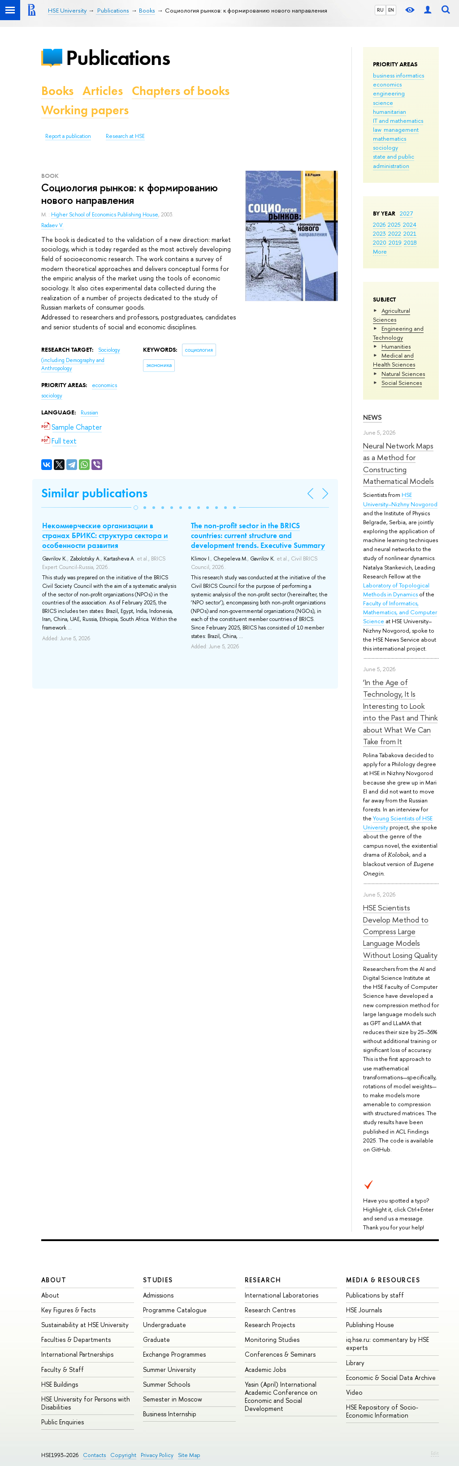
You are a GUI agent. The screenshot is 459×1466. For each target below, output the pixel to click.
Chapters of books (181, 91)
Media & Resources (383, 1280)
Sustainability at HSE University (85, 1324)
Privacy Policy (157, 1455)
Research (263, 1280)
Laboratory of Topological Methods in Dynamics (396, 589)
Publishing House (370, 1324)
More (380, 251)
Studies (158, 1280)
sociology (385, 147)
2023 (379, 233)
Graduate (156, 1339)
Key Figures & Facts (68, 1310)
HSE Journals (364, 1310)
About (53, 1280)
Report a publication (68, 136)
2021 (409, 233)
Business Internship (169, 1414)
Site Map (189, 1455)
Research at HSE (125, 136)
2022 (394, 233)
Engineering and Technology (398, 332)
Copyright (123, 1455)
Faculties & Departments (76, 1339)
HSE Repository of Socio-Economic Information (382, 1411)
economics (387, 84)
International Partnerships (77, 1354)
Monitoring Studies (272, 1339)
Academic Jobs (265, 1369)
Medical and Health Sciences (394, 359)
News (372, 417)
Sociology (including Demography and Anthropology (80, 359)
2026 (379, 224)
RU (380, 10)
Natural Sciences (403, 374)
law (377, 129)
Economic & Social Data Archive (391, 1377)
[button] (135, 507)
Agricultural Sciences (391, 314)
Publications (118, 57)
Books (57, 91)
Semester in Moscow (172, 1399)
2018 (410, 242)
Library (355, 1362)
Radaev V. (52, 225)
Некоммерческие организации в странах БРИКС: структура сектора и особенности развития (105, 535)
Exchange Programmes (174, 1354)
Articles (102, 91)
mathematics (389, 138)
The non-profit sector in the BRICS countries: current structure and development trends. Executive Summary (258, 535)
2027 (406, 213)
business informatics (398, 75)
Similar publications (94, 493)
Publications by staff (375, 1295)
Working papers (85, 110)
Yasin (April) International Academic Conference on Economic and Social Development (281, 1396)
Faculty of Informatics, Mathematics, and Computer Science (400, 612)
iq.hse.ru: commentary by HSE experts (387, 1343)
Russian (89, 412)
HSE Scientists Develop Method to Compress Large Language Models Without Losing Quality (400, 931)
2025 (394, 224)
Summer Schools (166, 1384)
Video (354, 1392)
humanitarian (389, 112)
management (401, 129)
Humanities (396, 346)
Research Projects (270, 1324)
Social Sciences (401, 383)
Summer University (169, 1369)
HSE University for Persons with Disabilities (85, 1403)
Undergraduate (164, 1324)
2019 (395, 242)
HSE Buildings (59, 1384)
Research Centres (270, 1310)
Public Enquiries (62, 1422)
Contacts (94, 1455)
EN (391, 10)
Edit (435, 1453)
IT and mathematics (398, 120)
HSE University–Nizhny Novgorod (400, 499)
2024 (409, 224)
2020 (379, 242)
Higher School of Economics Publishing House (104, 214)
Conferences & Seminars (280, 1354)
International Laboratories (281, 1295)
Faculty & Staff (62, 1369)
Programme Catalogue (175, 1310)
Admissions (158, 1295)
